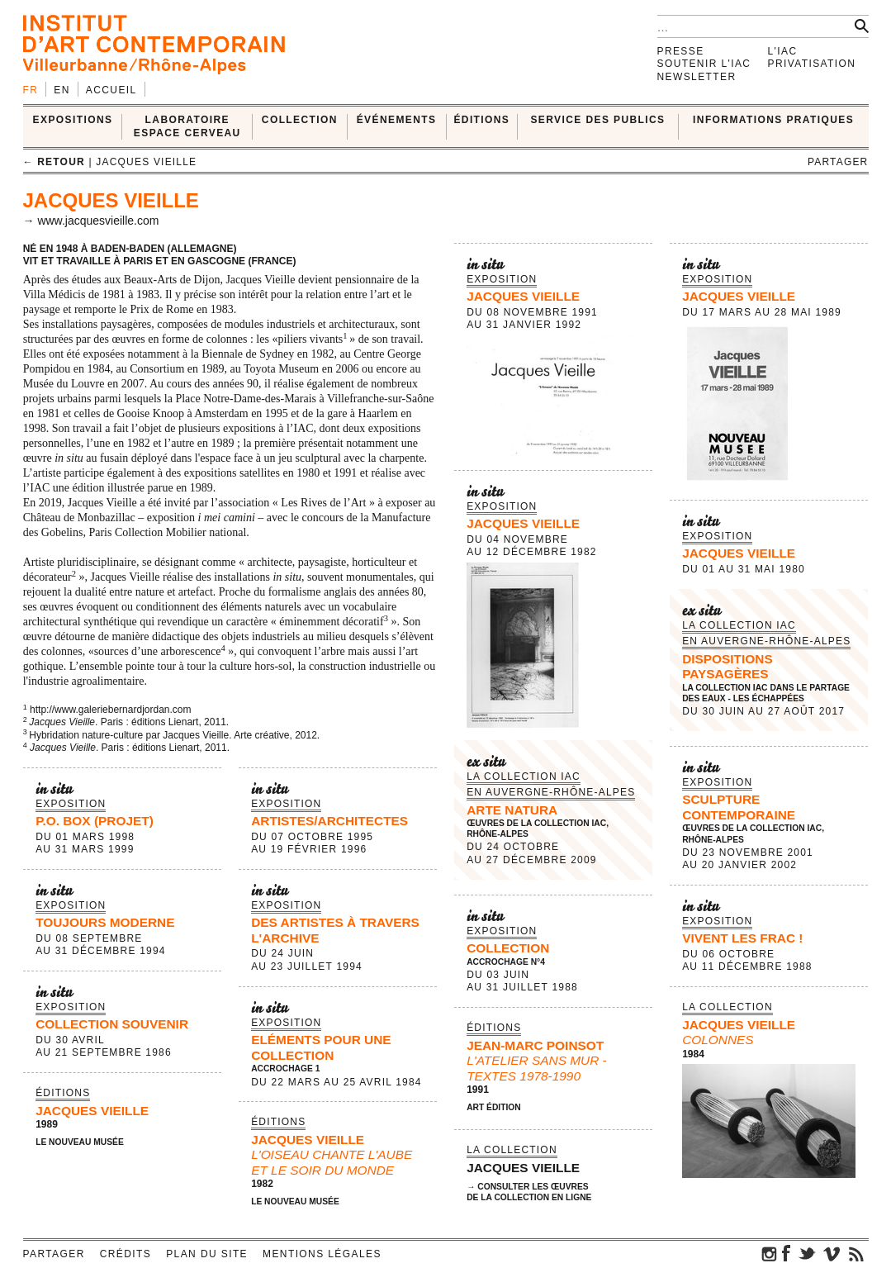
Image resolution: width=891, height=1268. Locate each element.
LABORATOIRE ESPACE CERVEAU (187, 126)
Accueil (111, 90)
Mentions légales (322, 1254)
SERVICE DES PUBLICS (597, 120)
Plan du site (207, 1254)
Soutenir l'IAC (704, 63)
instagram (769, 1253)
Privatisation (812, 63)
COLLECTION (300, 120)
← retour (54, 162)
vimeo (831, 1253)
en (61, 90)
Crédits (125, 1254)
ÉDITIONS (481, 120)
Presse (680, 51)
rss (856, 1253)
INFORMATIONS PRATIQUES (773, 120)
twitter (806, 1253)
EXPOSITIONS (73, 120)
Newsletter (697, 77)
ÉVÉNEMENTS (397, 120)
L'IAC (783, 51)
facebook (786, 1253)
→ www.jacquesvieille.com (91, 220)
